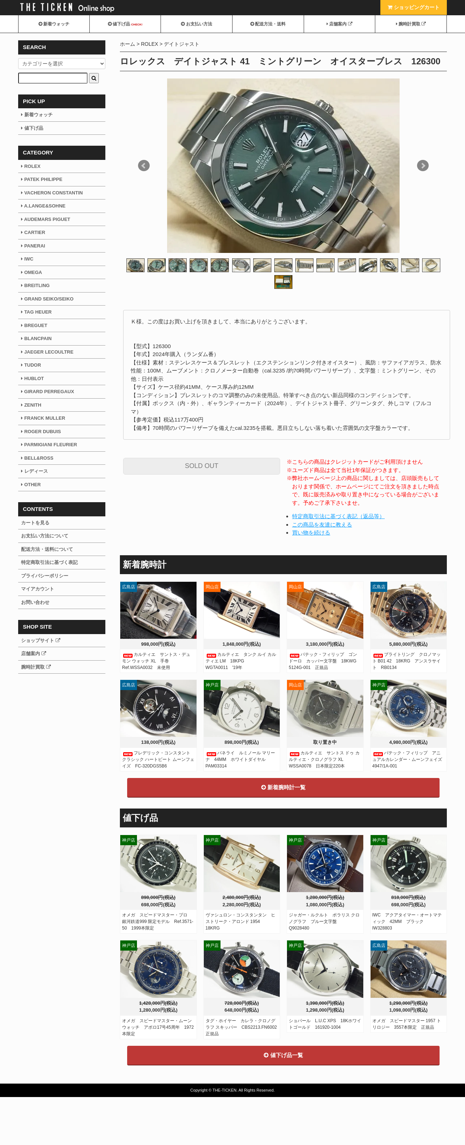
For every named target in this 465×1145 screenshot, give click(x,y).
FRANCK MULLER (43, 418)
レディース (34, 471)
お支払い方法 (196, 24)
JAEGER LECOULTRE (47, 352)
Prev (144, 166)
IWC (27, 259)
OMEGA (31, 272)
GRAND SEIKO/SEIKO (47, 299)
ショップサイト (40, 640)
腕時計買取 (411, 24)
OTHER (31, 484)
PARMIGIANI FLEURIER (49, 444)
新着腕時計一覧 (283, 835)
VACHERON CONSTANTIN (52, 192)
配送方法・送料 (268, 24)
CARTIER (33, 232)
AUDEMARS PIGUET (45, 219)
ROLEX (149, 44)
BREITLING (35, 285)
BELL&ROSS (37, 458)
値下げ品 (125, 24)
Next (423, 166)
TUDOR (31, 365)
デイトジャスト (181, 44)
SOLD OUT (201, 465)
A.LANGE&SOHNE (43, 206)
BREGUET (34, 325)
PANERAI (33, 246)
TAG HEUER (36, 312)
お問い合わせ (35, 602)
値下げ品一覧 (283, 1103)
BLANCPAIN (36, 338)
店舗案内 (339, 24)
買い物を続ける (311, 532)
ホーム (127, 44)
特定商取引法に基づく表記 (49, 562)
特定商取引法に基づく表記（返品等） (338, 516)
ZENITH (31, 405)
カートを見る (35, 522)
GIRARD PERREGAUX (47, 391)
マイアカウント (37, 589)
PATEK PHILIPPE (41, 179)
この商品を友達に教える (322, 524)
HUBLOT (32, 378)
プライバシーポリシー (44, 575)
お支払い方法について (44, 536)
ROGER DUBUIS (41, 431)
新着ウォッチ (54, 24)
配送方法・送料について (47, 549)
